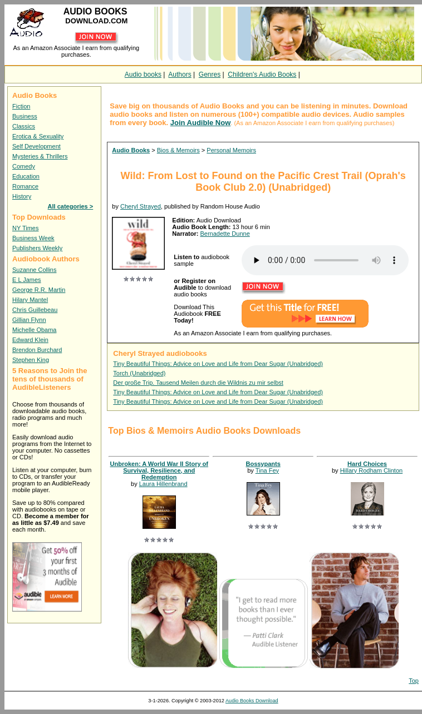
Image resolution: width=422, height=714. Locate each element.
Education (26, 176)
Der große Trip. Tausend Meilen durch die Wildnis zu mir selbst (198, 382)
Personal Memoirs (231, 150)
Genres (209, 74)
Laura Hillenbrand (163, 483)
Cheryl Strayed (140, 206)
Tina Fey (267, 470)
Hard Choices (367, 463)
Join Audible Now (200, 122)
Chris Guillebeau (34, 309)
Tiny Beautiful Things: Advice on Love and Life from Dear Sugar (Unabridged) (218, 363)
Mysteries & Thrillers (39, 156)
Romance (25, 186)
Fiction (21, 106)
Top (414, 680)
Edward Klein (30, 339)
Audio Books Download (251, 700)
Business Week (33, 238)
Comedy (23, 166)
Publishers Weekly (37, 248)
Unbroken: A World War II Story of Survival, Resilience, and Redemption (159, 470)
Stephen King (30, 359)
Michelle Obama (34, 329)
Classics (23, 126)
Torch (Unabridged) (139, 373)
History (21, 196)
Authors (179, 74)
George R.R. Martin (38, 289)
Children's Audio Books (262, 74)
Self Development (36, 146)
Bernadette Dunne (224, 233)
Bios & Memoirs (178, 150)
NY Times (25, 228)
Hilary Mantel (30, 299)
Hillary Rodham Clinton (371, 470)
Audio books (143, 74)
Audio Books (131, 150)
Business (24, 116)
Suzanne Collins (34, 269)
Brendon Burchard (37, 349)
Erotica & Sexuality (37, 136)
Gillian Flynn (29, 319)
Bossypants (263, 463)
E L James (26, 279)
